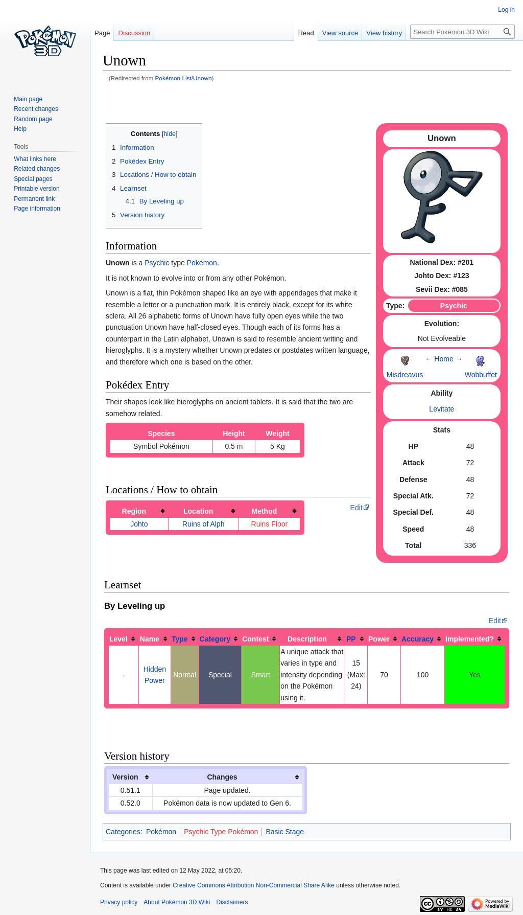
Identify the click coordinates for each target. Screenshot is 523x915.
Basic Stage (285, 832)
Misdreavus (405, 375)
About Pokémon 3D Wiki (177, 902)
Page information (37, 208)
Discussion (134, 33)
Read (306, 33)
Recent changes (36, 108)
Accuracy (417, 639)
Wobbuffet (481, 375)
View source (340, 33)
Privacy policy (118, 902)
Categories (123, 832)
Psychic (157, 263)
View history (384, 33)
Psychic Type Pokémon (221, 832)
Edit (356, 508)
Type (180, 639)
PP (351, 639)
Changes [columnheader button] (222, 777)
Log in (506, 9)
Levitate (441, 409)
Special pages (33, 178)
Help (20, 128)
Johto (139, 524)
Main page (28, 99)
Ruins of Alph (203, 524)
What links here (35, 159)
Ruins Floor (269, 524)
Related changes (37, 168)
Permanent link (34, 198)
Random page (33, 119)
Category (215, 639)
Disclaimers (232, 902)
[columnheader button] (139, 511)
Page (102, 33)
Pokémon (202, 263)
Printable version (36, 188)
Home (443, 359)
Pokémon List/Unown (183, 78)
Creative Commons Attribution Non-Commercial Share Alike (254, 885)
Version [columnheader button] (125, 777)
